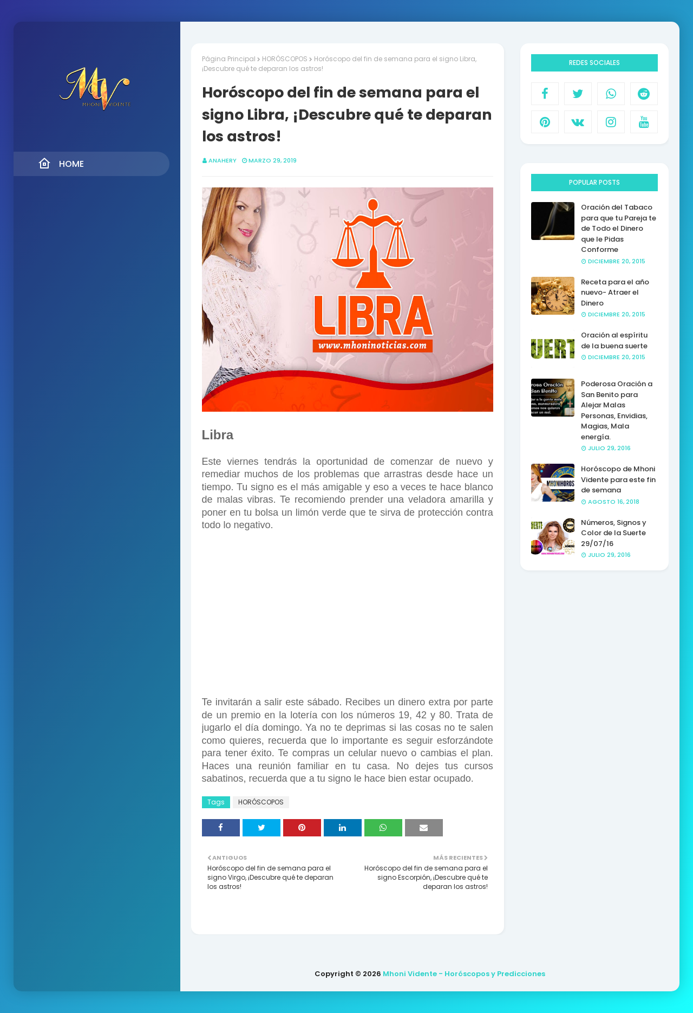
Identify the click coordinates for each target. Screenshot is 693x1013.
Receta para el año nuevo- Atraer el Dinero (615, 292)
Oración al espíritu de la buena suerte (614, 340)
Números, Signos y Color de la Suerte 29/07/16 (613, 533)
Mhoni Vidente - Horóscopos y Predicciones (464, 974)
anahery (222, 160)
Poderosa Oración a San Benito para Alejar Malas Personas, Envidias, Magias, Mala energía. (616, 410)
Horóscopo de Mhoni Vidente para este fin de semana (618, 479)
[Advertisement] (347, 620)
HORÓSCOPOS (285, 58)
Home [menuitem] (61, 163)
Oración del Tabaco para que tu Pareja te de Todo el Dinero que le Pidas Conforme (618, 228)
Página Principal (229, 58)
